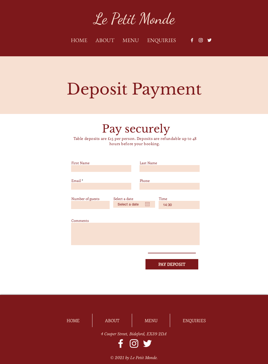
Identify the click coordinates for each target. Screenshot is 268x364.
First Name (80, 163)
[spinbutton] (179, 205)
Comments (80, 220)
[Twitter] (209, 40)
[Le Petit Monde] (134, 18)
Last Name (148, 163)
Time (163, 198)
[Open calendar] (147, 204)
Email (76, 180)
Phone (145, 180)
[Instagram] (200, 40)
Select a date (123, 198)
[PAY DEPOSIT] (171, 264)
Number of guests (85, 198)
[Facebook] (192, 40)
